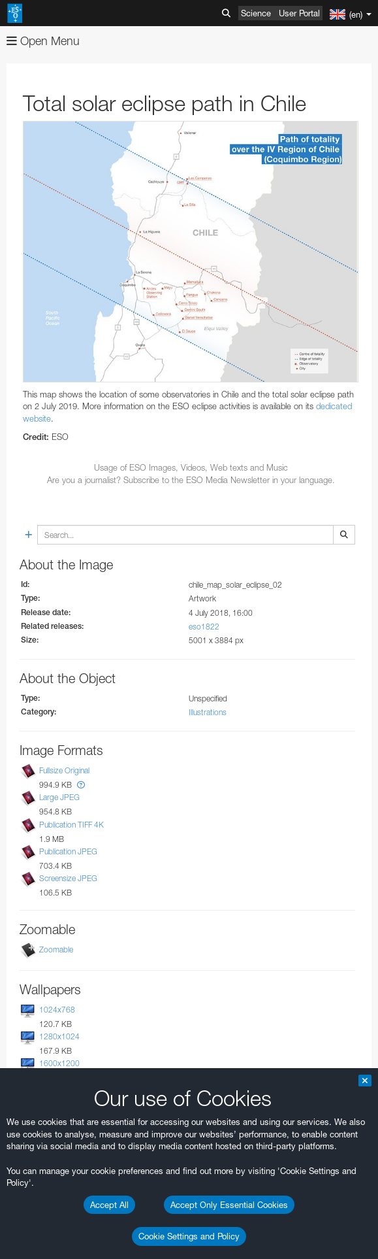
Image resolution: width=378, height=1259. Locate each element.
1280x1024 (59, 1036)
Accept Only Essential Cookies (229, 1205)
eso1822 (204, 626)
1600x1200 (59, 1063)
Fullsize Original (64, 770)
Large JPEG (59, 797)
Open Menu (43, 41)
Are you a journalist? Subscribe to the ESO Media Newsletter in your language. (191, 480)
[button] (81, 785)
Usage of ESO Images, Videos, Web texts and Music (191, 467)
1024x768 (57, 1010)
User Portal (299, 13)
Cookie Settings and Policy (189, 1236)
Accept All (109, 1205)
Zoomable (56, 949)
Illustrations (208, 712)
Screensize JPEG (68, 878)
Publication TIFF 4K (71, 825)
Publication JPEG (68, 851)
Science (256, 13)
